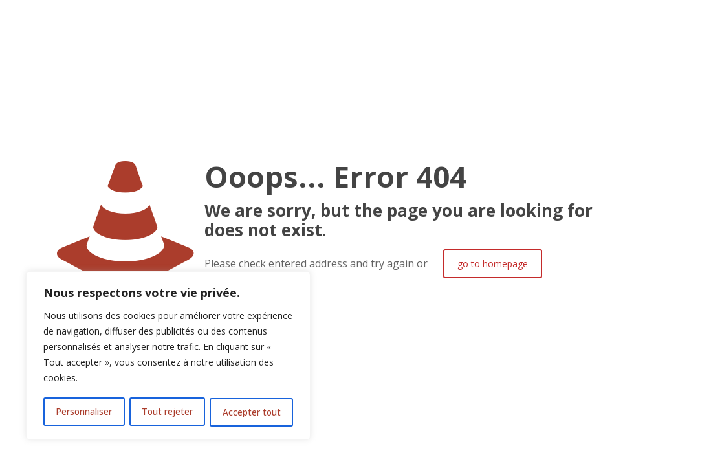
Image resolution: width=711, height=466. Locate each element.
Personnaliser (84, 412)
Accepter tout (252, 412)
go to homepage (492, 264)
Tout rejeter (167, 412)
